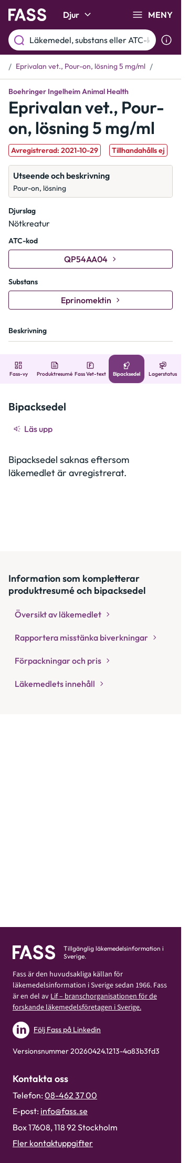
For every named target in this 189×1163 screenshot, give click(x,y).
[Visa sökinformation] (166, 39)
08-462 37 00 (71, 1095)
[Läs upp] (33, 428)
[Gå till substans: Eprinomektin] (90, 300)
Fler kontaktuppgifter (53, 1143)
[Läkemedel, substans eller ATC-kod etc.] (90, 40)
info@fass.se (64, 1111)
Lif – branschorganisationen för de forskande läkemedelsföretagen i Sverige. (85, 1002)
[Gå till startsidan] (27, 14)
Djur (78, 14)
